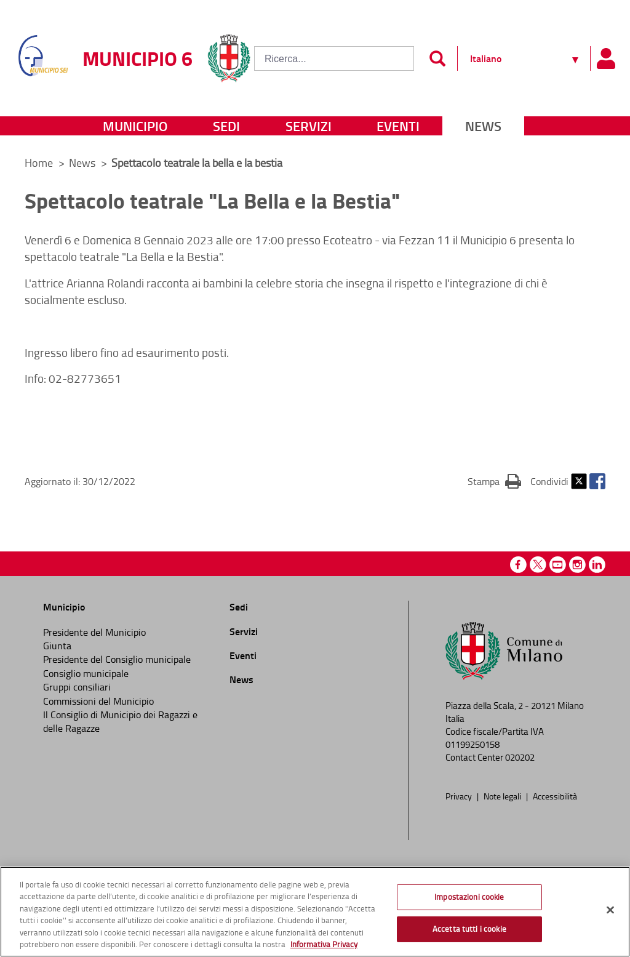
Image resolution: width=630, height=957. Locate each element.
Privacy (459, 796)
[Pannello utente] (605, 58)
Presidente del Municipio (94, 632)
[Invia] (437, 58)
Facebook (597, 481)
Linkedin (597, 564)
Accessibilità (555, 796)
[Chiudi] (610, 910)
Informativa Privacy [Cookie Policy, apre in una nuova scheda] (323, 944)
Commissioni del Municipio (98, 701)
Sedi (226, 125)
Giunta (57, 645)
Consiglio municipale (86, 673)
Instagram (577, 564)
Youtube (557, 564)
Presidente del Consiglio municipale (117, 659)
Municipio (135, 125)
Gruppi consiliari (77, 687)
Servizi (308, 125)
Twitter (579, 481)
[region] (315, 912)
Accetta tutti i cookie (469, 928)
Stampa (494, 480)
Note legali (503, 796)
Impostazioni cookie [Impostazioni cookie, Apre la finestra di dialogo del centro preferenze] (469, 896)
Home (39, 162)
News (483, 125)
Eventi (398, 125)
